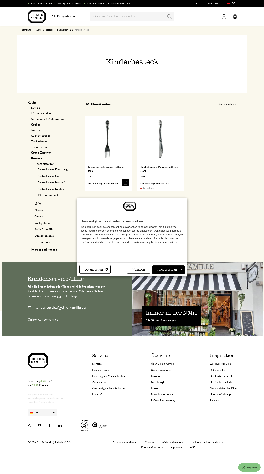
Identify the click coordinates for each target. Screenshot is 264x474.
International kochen (44, 249)
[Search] (169, 16)
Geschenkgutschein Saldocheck (109, 388)
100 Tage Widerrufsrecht (69, 3)
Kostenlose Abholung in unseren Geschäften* (108, 3)
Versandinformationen (41, 3)
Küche (38, 30)
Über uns (161, 355)
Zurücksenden (100, 382)
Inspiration (222, 355)
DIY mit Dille (217, 370)
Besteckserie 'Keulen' (51, 189)
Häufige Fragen (100, 370)
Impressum (176, 447)
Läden (197, 3)
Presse (154, 388)
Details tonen (96, 269)
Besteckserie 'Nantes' (51, 182)
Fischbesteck (42, 242)
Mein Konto (224, 16)
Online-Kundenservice (43, 319)
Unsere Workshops (221, 394)
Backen (35, 130)
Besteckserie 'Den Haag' (53, 169)
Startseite (26, 30)
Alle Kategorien (63, 16)
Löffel (37, 203)
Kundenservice (211, 3)
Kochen (36, 124)
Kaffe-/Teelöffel (44, 229)
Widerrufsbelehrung (173, 442)
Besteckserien (64, 30)
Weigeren (138, 269)
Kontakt (97, 363)
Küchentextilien (41, 135)
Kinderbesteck (48, 195)
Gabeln (38, 216)
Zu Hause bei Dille (220, 363)
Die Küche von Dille (221, 382)
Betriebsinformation (162, 394)
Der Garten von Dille (222, 376)
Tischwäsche (39, 141)
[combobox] (132, 16)
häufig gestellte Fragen (65, 296)
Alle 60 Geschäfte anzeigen (161, 320)
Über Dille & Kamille (162, 363)
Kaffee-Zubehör (41, 152)
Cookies (149, 442)
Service (35, 107)
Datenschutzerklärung (124, 442)
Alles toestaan (170, 269)
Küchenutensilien (41, 113)
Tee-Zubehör (39, 147)
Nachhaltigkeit (159, 382)
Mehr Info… (99, 394)
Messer (38, 210)
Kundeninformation (152, 447)
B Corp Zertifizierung (163, 400)
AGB (192, 447)
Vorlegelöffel (42, 223)
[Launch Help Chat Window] (249, 467)
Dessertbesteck (44, 236)
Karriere (156, 376)
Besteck (49, 30)
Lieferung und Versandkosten (108, 376)
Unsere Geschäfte (161, 370)
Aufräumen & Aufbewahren (48, 119)
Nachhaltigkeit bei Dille (223, 388)
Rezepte (214, 400)
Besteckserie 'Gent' (50, 176)
